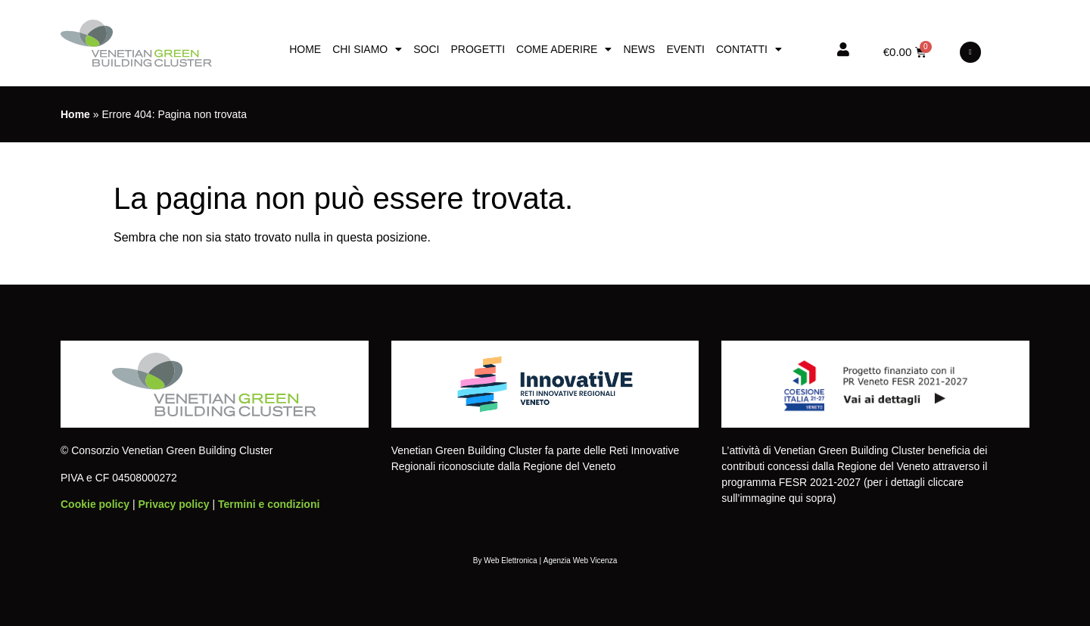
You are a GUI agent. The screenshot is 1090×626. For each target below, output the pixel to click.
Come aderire (564, 49)
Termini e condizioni (268, 504)
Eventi (685, 49)
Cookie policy (95, 504)
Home (305, 49)
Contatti (749, 49)
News (639, 49)
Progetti (477, 49)
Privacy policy (173, 504)
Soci (426, 49)
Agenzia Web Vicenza (580, 560)
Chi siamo (367, 49)
